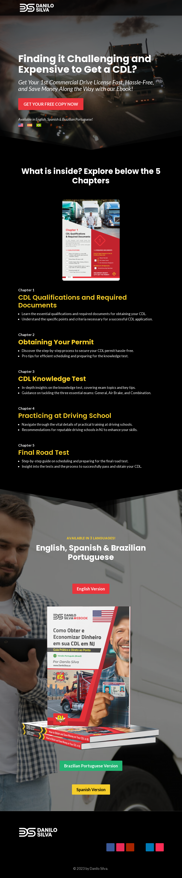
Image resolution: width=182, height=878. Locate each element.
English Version (91, 588)
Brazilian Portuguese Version (91, 765)
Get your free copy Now (51, 104)
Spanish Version (91, 789)
